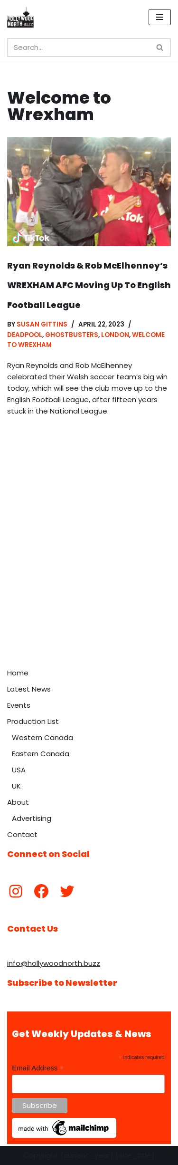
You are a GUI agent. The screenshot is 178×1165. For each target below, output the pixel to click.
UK (16, 786)
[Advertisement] (89, 570)
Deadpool (24, 334)
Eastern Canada (40, 754)
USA (19, 770)
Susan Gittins (42, 324)
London (115, 334)
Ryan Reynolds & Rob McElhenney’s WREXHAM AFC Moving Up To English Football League (89, 285)
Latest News (29, 689)
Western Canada (42, 737)
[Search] (78, 47)
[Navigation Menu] (160, 17)
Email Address (38, 1068)
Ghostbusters (71, 334)
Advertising (31, 818)
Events (18, 705)
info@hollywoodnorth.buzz (53, 963)
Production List (33, 721)
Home (17, 673)
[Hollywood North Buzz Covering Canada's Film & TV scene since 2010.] (20, 17)
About (18, 802)
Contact (22, 834)
